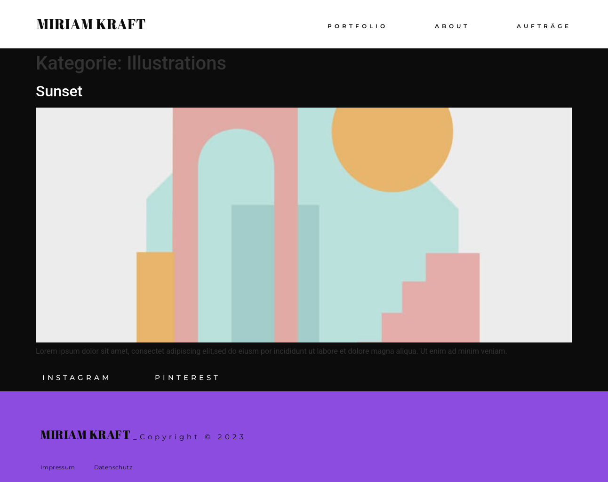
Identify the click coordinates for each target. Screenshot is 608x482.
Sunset (59, 91)
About (452, 26)
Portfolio (358, 26)
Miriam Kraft (91, 23)
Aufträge (544, 26)
